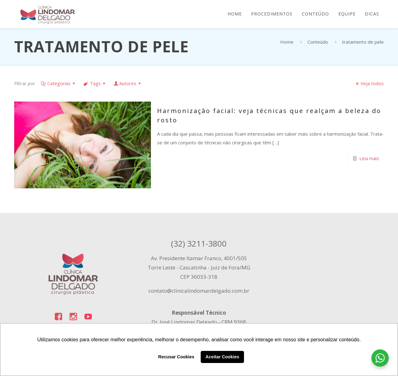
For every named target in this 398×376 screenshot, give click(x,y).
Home (286, 42)
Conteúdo (317, 42)
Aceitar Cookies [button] (222, 356)
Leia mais (369, 158)
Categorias (58, 83)
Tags (95, 83)
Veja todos (369, 83)
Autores (128, 83)
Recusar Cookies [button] (176, 356)
